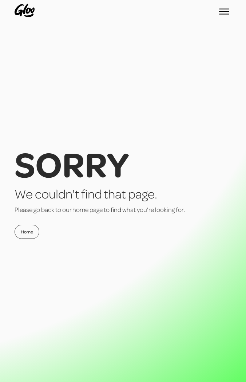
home (80, 209)
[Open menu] (224, 11)
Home (27, 232)
